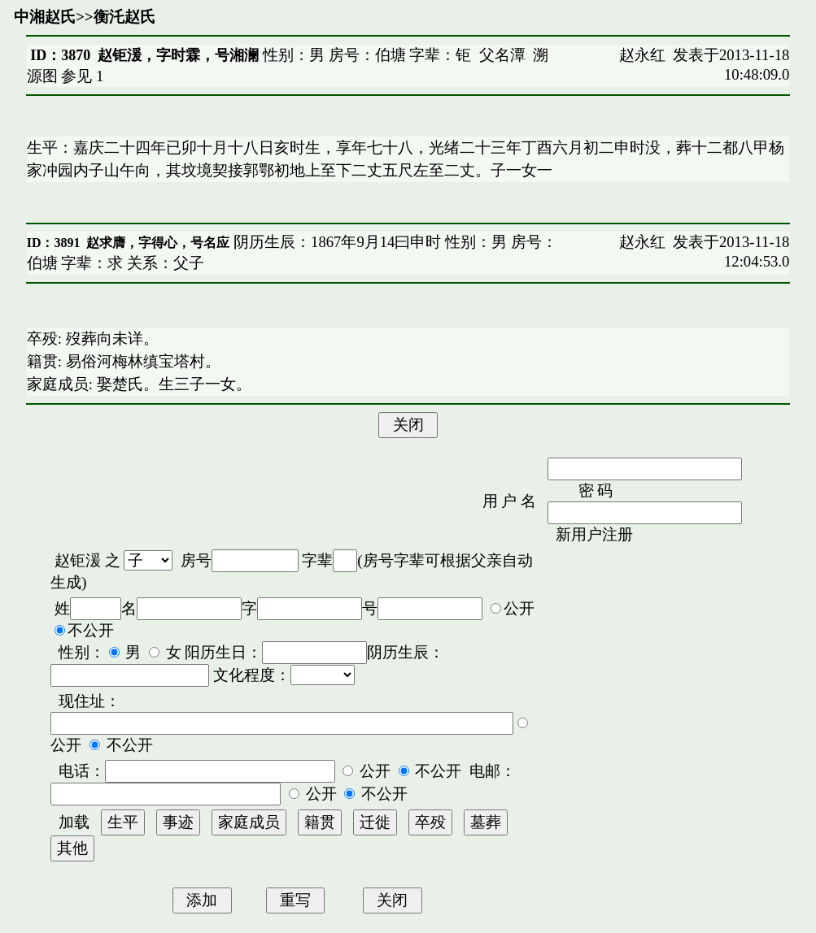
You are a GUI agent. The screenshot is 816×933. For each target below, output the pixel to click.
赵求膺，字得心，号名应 (157, 243)
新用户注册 (594, 534)
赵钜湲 (78, 560)
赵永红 (642, 54)
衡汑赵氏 (124, 16)
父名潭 (502, 54)
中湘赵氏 (45, 16)
